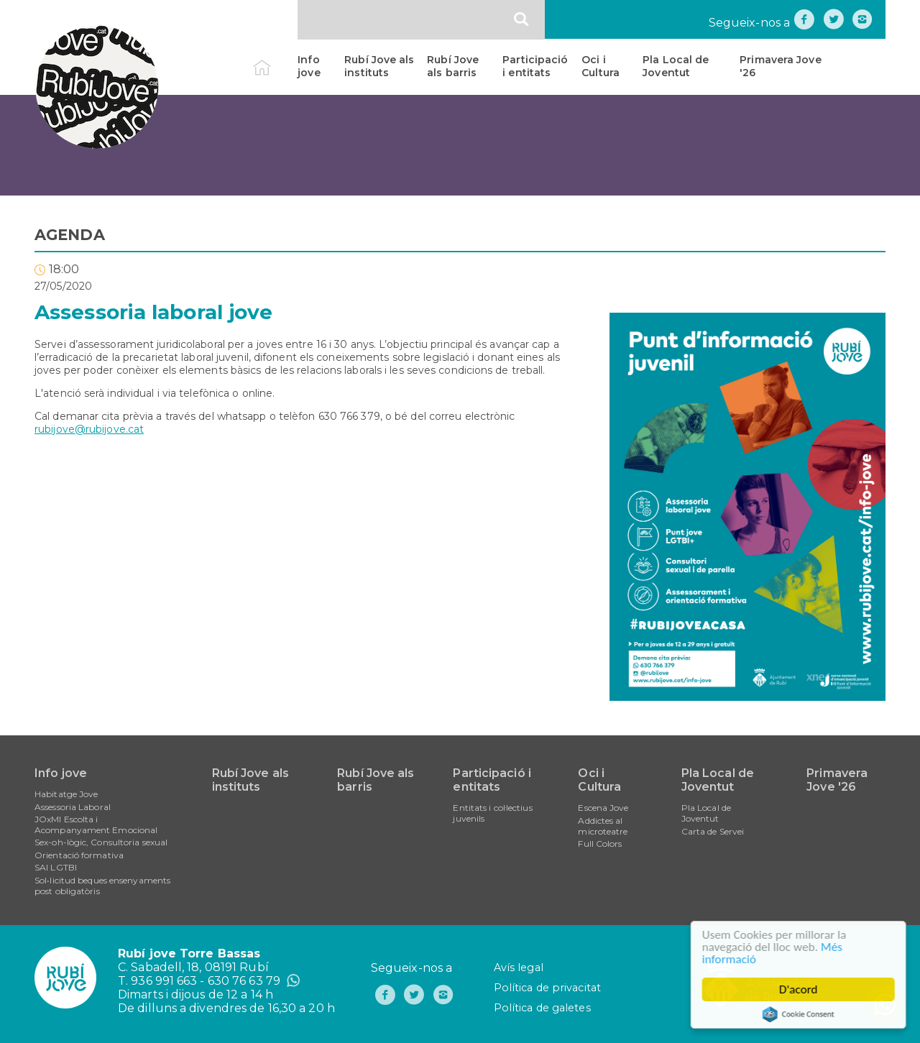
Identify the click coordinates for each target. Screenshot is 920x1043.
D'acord (800, 989)
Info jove (309, 66)
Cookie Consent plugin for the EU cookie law (800, 1014)
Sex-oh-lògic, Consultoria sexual (100, 842)
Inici (274, 60)
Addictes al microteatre (602, 826)
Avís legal (518, 967)
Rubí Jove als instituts (379, 66)
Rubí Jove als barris (453, 66)
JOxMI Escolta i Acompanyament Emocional (95, 824)
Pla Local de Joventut (676, 66)
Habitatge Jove (66, 794)
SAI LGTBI (55, 867)
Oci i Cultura (600, 66)
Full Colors (600, 843)
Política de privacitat (547, 987)
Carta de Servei (713, 831)
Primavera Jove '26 (780, 66)
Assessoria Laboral (72, 806)
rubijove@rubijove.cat (89, 429)
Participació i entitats (535, 66)
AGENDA (69, 235)
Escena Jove (603, 807)
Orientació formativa (79, 855)
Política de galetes (542, 1007)
